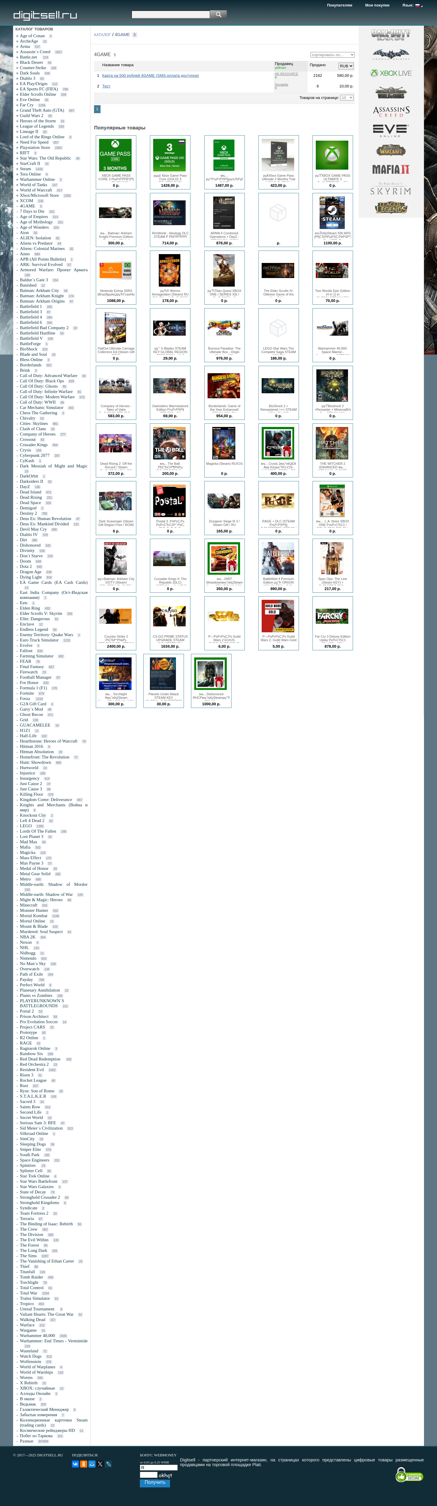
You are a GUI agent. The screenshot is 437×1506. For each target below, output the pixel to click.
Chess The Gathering (38, 412)
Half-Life (28, 735)
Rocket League (33, 1080)
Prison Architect (34, 1016)
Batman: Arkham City (39, 290)
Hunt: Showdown (35, 762)
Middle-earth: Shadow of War (46, 894)
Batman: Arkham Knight (42, 295)
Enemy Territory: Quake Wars (46, 634)
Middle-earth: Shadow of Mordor (54, 884)
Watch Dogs (30, 1356)
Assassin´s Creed (35, 51)
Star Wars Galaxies (37, 1186)
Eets (23, 602)
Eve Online (30, 99)
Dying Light (31, 577)
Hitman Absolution (37, 751)
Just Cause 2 (31, 783)
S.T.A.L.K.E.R (33, 1096)
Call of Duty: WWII (38, 402)
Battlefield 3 (31, 311)
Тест (106, 86)
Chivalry (27, 418)
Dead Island (30, 492)
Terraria (27, 1218)
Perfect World (32, 984)
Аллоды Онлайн (35, 1393)
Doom (25, 561)
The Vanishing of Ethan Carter (47, 1261)
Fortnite (27, 693)
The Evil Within (34, 1239)
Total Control (31, 1287)
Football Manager (35, 677)
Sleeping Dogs (33, 1144)
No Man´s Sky (33, 963)
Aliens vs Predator (36, 243)
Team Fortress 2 (34, 1213)
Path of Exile (31, 974)
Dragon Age (30, 571)
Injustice (27, 773)
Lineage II (29, 131)
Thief (24, 1266)
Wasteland (29, 1351)
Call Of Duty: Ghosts (39, 386)
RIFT (25, 152)
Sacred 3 (27, 1101)
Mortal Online (32, 921)
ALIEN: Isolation (35, 237)
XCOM (26, 200)
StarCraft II (30, 163)
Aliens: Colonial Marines (42, 248)
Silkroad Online (34, 1133)
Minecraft (28, 905)
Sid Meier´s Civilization (41, 1128)
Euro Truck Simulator (39, 640)
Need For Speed (34, 142)
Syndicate (28, 1208)
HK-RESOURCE (286, 74)
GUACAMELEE (35, 725)
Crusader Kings (34, 444)
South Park (29, 1154)
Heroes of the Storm (38, 120)
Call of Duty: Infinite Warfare (46, 391)
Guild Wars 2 (31, 115)
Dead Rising (31, 497)
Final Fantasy (32, 666)
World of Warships (36, 1372)
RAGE (26, 1043)
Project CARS (32, 1027)
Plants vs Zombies (36, 995)
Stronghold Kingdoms (39, 1202)
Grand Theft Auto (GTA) (42, 110)
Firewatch (29, 672)
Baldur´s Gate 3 (34, 279)
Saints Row (30, 1106)
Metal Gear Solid (35, 873)
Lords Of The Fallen (38, 831)
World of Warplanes (37, 1366)
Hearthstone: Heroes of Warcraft (48, 741)
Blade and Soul (33, 354)
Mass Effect (30, 857)
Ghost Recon (31, 714)
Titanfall (27, 1271)
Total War (28, 1293)
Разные (26, 1441)
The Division (31, 1234)
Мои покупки (377, 5)
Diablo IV (29, 534)
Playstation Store (35, 147)
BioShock (28, 349)
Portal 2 (27, 1011)
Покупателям (339, 5)
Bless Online (31, 359)
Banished (28, 285)
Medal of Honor (34, 868)
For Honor (29, 682)
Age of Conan (32, 35)
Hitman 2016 (31, 746)
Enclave (27, 624)
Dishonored (30, 545)
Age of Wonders (34, 227)
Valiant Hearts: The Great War (47, 1314)
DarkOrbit (29, 476)
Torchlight (29, 1282)
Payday (27, 979)
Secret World (31, 1117)
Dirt (23, 539)
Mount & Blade (34, 926)
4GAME (27, 206)
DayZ (25, 486)
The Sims (28, 1255)
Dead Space (30, 502)
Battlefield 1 (31, 306)
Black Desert (31, 62)
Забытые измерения (38, 1414)
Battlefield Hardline (37, 333)
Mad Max (28, 841)
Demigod (28, 508)
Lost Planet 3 (31, 836)
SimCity (27, 1138)
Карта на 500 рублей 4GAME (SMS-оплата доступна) (150, 75)
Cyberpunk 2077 (34, 455)
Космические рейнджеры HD (47, 1430)
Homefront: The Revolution (44, 757)
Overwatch (29, 968)
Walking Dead (32, 1319)
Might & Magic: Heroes (41, 899)
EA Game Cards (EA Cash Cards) (54, 582)
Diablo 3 (27, 78)
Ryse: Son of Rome (37, 1091)
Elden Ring (30, 608)
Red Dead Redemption (40, 1059)
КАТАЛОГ (102, 35)
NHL (24, 947)
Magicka (27, 852)
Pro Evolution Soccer (39, 1021)
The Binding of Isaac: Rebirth (46, 1223)
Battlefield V (31, 338)
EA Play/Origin (33, 83)
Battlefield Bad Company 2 (44, 327)
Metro (25, 879)
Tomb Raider (31, 1277)
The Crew (29, 1229)
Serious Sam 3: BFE (38, 1122)
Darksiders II (31, 481)
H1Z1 (25, 730)
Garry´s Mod (31, 709)
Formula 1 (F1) (33, 687)
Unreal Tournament (37, 1309)
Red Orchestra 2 (34, 1064)
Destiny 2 (28, 513)
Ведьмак (28, 1404)
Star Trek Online (34, 1176)
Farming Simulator (37, 656)
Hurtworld (29, 767)
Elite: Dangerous (35, 618)
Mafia (25, 847)
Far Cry (26, 105)
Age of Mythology (36, 222)
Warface (27, 1325)
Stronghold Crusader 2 (40, 1197)
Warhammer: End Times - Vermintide (54, 1340)
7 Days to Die (32, 211)
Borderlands (30, 365)
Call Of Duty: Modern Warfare (47, 396)
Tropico (27, 1303)
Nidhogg (27, 953)
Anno (25, 253)
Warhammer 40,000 (37, 1335)
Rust (24, 1085)
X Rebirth (29, 1382)
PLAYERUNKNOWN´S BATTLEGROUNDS (42, 1003)
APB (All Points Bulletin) (43, 259)
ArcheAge (29, 41)
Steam (25, 168)
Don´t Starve (31, 555)
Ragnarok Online (35, 1048)
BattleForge (30, 343)
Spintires (28, 1165)
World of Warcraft (36, 190)
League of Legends (37, 126)
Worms (26, 1377)
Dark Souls (30, 73)
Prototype (28, 1032)
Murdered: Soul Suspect (41, 931)
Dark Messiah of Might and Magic (54, 466)
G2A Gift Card (33, 703)
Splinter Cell (31, 1170)
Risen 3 (26, 1075)
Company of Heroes (38, 434)
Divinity (27, 550)
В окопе (27, 1398)
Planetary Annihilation (40, 990)
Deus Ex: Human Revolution (45, 518)
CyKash (27, 460)
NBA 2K (27, 937)
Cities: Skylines (34, 423)
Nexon (26, 942)
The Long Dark (33, 1250)
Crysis (25, 450)
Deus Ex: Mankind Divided (44, 524)
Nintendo (28, 958)
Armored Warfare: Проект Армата (54, 269)
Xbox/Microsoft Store (39, 195)
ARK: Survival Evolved (41, 264)
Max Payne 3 (31, 863)
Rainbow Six (31, 1053)
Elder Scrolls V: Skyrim (41, 613)
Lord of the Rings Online (42, 136)
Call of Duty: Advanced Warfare (48, 375)
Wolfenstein (30, 1361)
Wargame (28, 1330)
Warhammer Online (37, 179)
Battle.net (29, 57)
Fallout (26, 650)
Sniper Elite (30, 1149)
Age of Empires (34, 216)
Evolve (26, 645)
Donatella (281, 84)
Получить (155, 1482)
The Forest (29, 1245)
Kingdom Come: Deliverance (46, 799)
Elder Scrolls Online (38, 94)
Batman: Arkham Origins (42, 301)
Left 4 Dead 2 (32, 820)
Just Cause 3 (31, 789)
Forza (25, 698)
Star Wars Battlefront (38, 1181)
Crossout (27, 439)
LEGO (26, 825)
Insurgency (29, 778)
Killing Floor (31, 794)
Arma (25, 46)
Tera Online (30, 174)
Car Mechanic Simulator (41, 407)
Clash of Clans (33, 428)
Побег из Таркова (36, 1435)
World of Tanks (33, 184)
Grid (24, 719)
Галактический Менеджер (44, 1409)
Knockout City (33, 815)
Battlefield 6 (31, 322)
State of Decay (33, 1192)
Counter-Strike (33, 67)
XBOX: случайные (37, 1388)
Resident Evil (32, 1069)
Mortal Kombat (33, 915)
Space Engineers (34, 1160)
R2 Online (29, 1037)
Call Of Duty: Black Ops (42, 380)
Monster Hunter (34, 910)
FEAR (25, 661)
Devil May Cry (33, 529)
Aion (24, 232)
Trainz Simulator (35, 1298)
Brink (25, 370)
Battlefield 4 (31, 317)
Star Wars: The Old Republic (45, 158)
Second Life (30, 1112)
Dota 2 (26, 566)
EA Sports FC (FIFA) (39, 89)
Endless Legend (34, 629)
